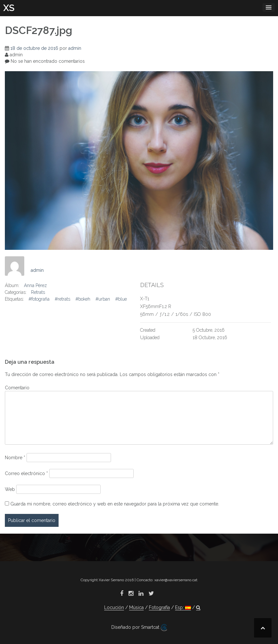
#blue (121, 299)
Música (136, 607)
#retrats (62, 299)
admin (74, 48)
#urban (102, 299)
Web (10, 489)
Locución (114, 607)
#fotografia (39, 299)
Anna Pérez (35, 285)
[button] (198, 607)
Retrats (38, 292)
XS (9, 8)
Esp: (183, 607)
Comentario (17, 387)
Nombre (15, 457)
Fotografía (159, 607)
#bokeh (82, 299)
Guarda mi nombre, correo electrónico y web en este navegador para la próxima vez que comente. (114, 503)
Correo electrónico (26, 473)
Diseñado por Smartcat (139, 627)
